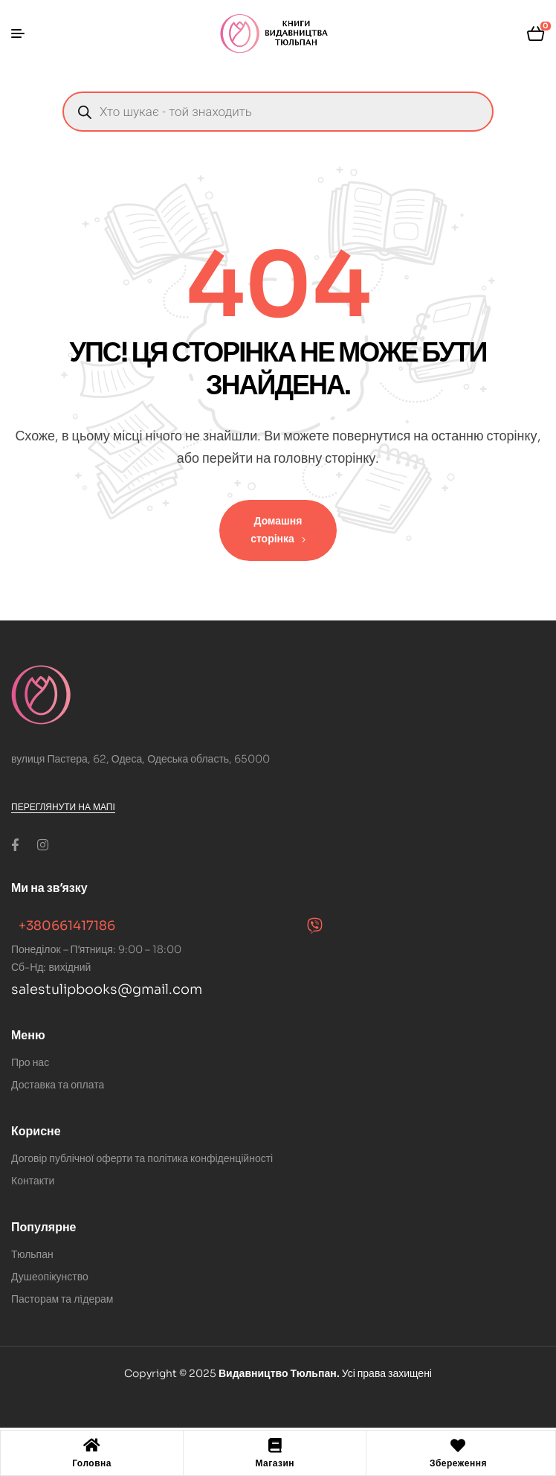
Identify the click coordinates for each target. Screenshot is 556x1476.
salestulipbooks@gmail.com (106, 989)
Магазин (274, 1463)
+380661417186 (67, 926)
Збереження (458, 1463)
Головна (91, 1463)
